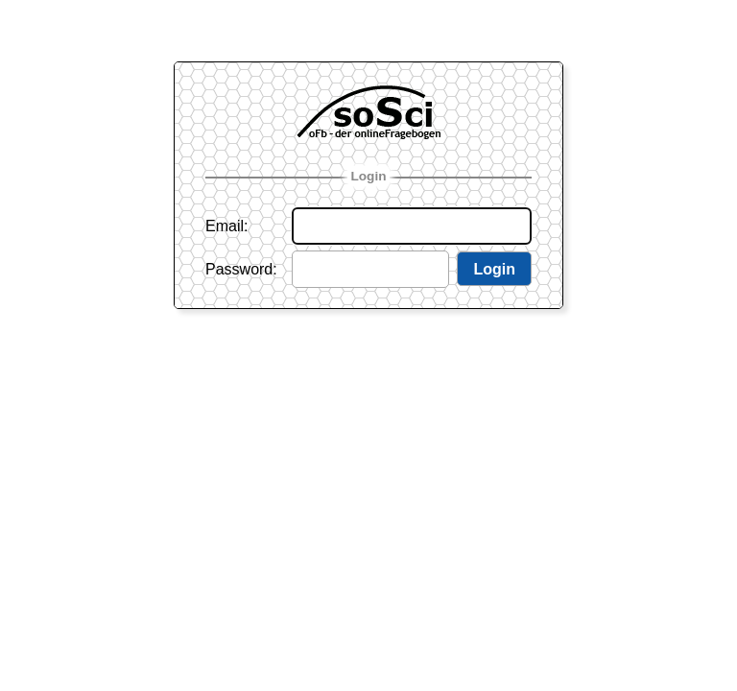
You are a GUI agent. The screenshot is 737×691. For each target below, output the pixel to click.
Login (369, 176)
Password (239, 269)
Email (224, 226)
